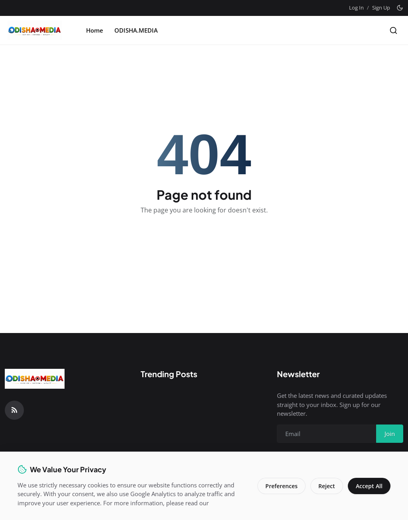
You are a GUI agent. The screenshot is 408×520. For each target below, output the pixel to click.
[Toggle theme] (399, 7)
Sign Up (381, 7)
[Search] (393, 30)
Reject (326, 486)
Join (389, 434)
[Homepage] (35, 30)
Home (94, 30)
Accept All (369, 486)
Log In (356, 7)
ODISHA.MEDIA (136, 30)
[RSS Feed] (14, 410)
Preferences (281, 486)
